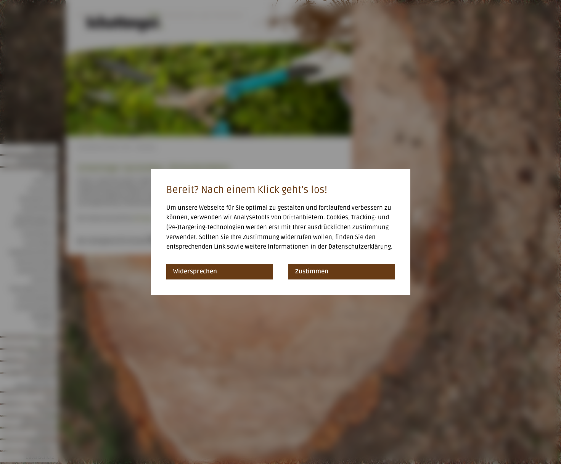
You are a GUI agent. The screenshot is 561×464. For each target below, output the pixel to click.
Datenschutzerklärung (359, 246)
